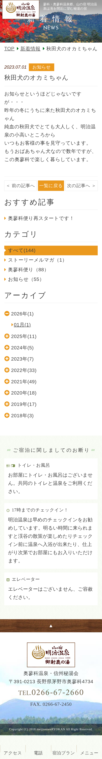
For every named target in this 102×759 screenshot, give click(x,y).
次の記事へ (78, 185)
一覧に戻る (51, 185)
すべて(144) (22, 250)
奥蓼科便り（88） (28, 269)
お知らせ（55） (26, 279)
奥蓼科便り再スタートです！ (41, 218)
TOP (9, 48)
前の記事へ (23, 185)
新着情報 (30, 48)
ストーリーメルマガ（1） (37, 260)
